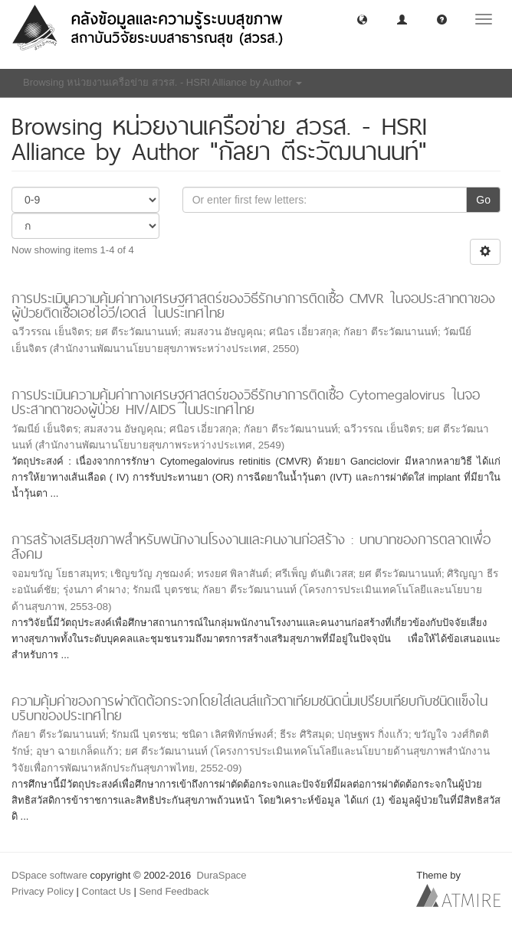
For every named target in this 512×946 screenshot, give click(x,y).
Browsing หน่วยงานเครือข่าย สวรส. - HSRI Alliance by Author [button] (162, 82)
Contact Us (106, 891)
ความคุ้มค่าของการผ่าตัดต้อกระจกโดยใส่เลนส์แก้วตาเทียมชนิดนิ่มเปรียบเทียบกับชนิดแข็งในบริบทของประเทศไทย (249, 708)
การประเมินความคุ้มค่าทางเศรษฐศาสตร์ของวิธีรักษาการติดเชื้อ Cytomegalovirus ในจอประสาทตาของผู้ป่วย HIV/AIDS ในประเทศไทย (245, 402)
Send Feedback (173, 891)
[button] (362, 18)
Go (483, 200)
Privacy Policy (42, 891)
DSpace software (49, 875)
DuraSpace (222, 875)
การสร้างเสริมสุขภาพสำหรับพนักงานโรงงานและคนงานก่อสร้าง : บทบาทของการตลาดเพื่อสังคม (251, 546)
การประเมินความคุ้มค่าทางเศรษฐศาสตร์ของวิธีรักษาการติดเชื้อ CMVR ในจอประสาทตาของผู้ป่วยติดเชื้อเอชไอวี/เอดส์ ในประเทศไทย (253, 305)
